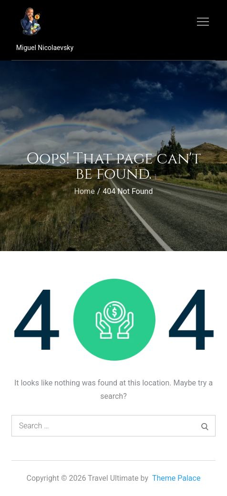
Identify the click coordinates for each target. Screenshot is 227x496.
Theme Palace (176, 478)
